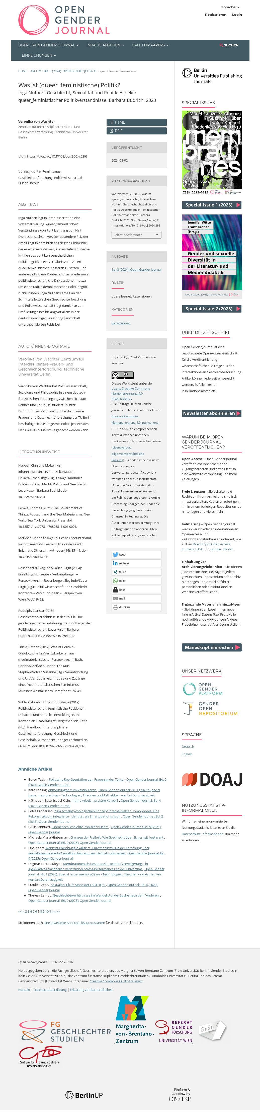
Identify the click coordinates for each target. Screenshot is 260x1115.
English (187, 754)
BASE (199, 549)
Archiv (35, 71)
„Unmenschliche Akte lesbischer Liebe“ (80, 827)
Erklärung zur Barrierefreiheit (91, 989)
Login (237, 15)
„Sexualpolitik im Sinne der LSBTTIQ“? (78, 884)
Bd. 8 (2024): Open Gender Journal (70, 71)
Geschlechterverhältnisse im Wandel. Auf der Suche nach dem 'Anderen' (106, 895)
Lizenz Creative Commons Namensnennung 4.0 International (131, 393)
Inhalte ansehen (103, 45)
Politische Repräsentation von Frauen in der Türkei (87, 779)
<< (20, 911)
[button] (136, 554)
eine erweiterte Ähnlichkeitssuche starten (74, 922)
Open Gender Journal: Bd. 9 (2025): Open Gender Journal (69, 842)
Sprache (228, 7)
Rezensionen (121, 323)
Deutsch (188, 746)
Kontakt (24, 989)
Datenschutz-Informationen (202, 834)
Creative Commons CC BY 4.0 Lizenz (116, 981)
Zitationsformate (128, 235)
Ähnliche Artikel (35, 769)
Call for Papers (149, 45)
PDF (118, 131)
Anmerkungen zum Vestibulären (72, 790)
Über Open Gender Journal (47, 45)
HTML (119, 122)
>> (58, 911)
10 (47, 911)
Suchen (229, 45)
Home (22, 71)
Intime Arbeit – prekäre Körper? (95, 800)
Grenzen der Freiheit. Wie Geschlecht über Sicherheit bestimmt (117, 837)
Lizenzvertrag (122, 447)
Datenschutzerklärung (50, 989)
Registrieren (215, 15)
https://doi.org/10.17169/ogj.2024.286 (57, 156)
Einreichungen (37, 55)
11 (51, 911)
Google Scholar (221, 549)
